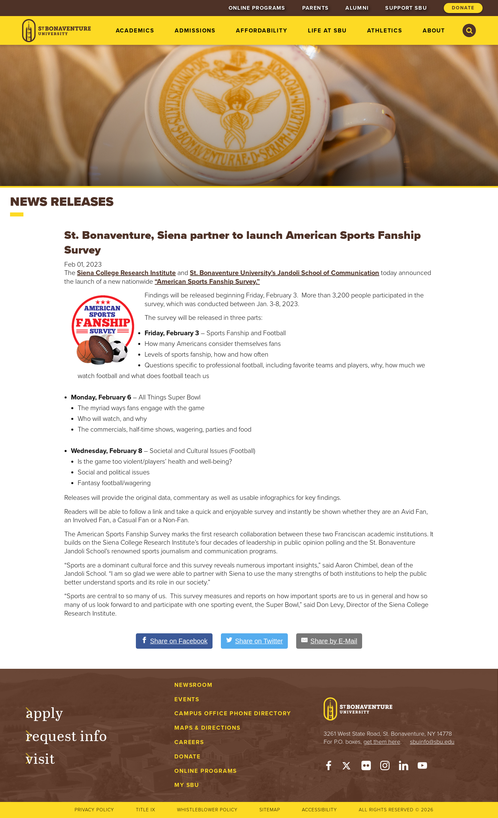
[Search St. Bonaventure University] (469, 30)
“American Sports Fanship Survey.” (207, 282)
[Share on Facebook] (173, 641)
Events (186, 699)
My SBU (186, 785)
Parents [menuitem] (315, 8)
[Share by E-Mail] (330, 641)
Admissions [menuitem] (195, 30)
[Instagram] (385, 767)
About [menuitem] (434, 30)
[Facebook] (329, 767)
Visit (46, 757)
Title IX (145, 810)
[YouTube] (422, 767)
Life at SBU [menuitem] (327, 30)
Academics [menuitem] (135, 30)
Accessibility (319, 810)
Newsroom (193, 685)
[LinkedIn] (404, 767)
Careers (189, 742)
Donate (187, 756)
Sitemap (269, 810)
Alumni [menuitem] (356, 8)
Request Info (72, 734)
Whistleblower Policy (207, 810)
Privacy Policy (94, 810)
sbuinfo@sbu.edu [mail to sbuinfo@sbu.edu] (432, 741)
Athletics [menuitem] (384, 30)
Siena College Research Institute (126, 273)
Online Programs (205, 771)
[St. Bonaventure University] (56, 30)
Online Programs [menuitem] (257, 8)
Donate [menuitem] (463, 8)
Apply (50, 711)
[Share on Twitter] (254, 641)
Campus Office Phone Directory (232, 713)
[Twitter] (347, 767)
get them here (381, 741)
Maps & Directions (207, 727)
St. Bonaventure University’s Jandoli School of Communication (284, 273)
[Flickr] (366, 767)
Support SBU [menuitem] (406, 8)
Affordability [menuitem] (261, 30)
